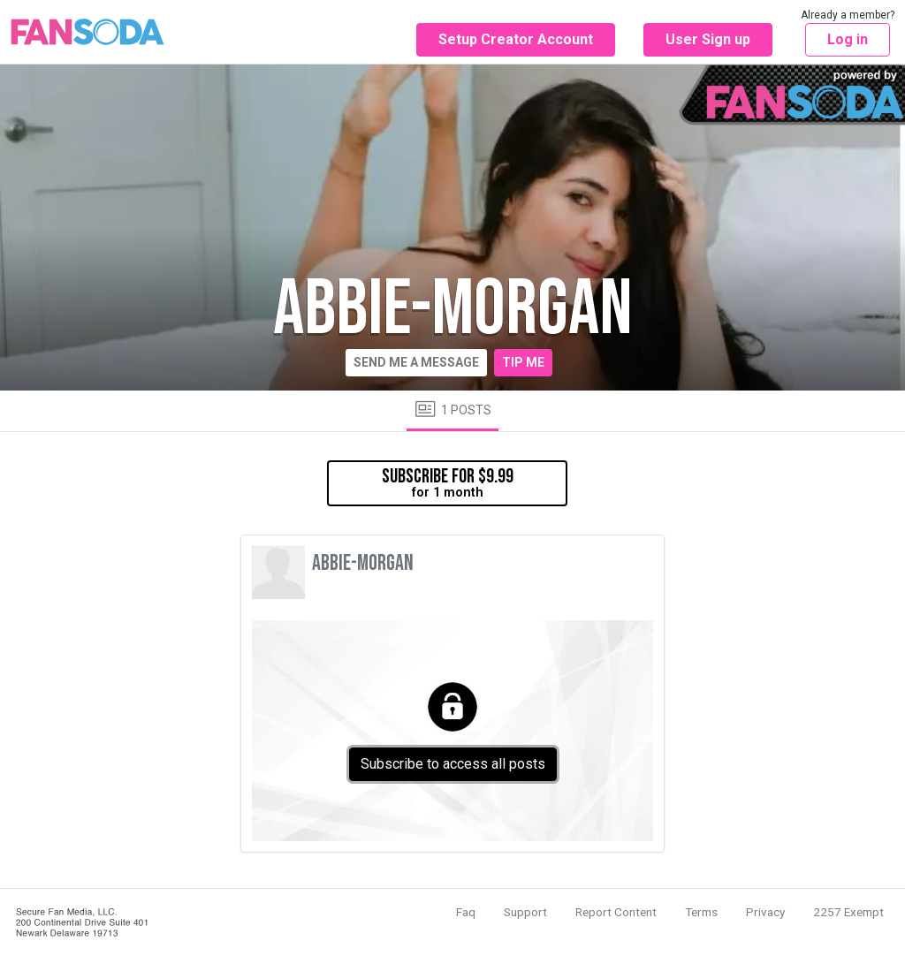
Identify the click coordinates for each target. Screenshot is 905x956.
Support (525, 912)
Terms (701, 912)
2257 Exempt (848, 912)
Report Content (616, 912)
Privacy (765, 912)
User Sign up (707, 39)
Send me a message (416, 362)
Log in (847, 39)
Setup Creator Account (515, 39)
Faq (465, 912)
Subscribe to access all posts (453, 763)
